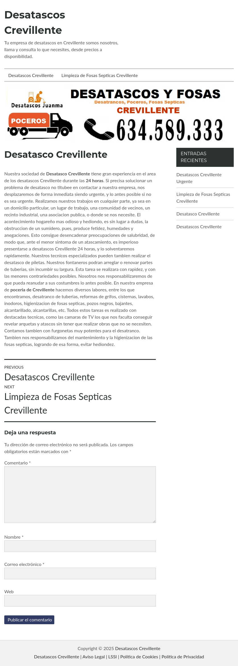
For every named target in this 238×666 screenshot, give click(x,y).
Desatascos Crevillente (30, 75)
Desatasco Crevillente (198, 213)
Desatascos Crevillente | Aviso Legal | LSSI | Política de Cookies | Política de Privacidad (119, 656)
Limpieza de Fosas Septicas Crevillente (99, 75)
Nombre (14, 537)
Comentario (17, 462)
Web (9, 591)
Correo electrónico (24, 564)
